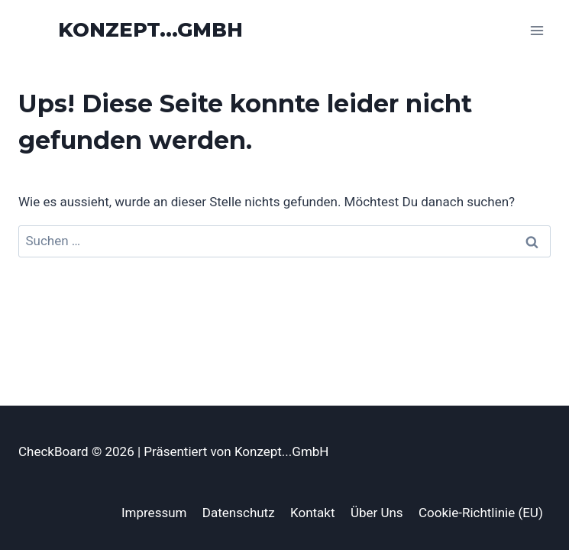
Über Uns (377, 512)
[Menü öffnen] (536, 30)
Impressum (154, 512)
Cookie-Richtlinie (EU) (481, 512)
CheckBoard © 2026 (77, 451)
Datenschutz (238, 512)
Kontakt (312, 512)
